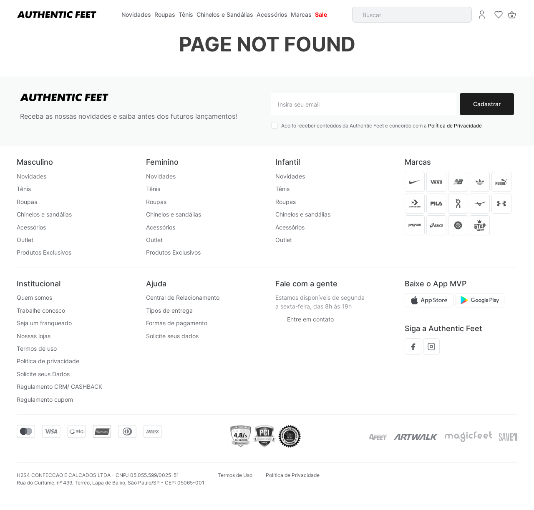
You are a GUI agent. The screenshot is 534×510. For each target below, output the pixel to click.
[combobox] (412, 15)
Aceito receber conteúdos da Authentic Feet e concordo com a (381, 125)
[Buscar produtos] (461, 14)
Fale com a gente (306, 283)
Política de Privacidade (455, 125)
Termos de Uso (235, 475)
